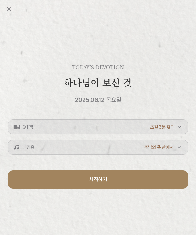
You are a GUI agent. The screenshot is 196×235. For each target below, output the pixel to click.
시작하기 (98, 179)
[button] (98, 126)
